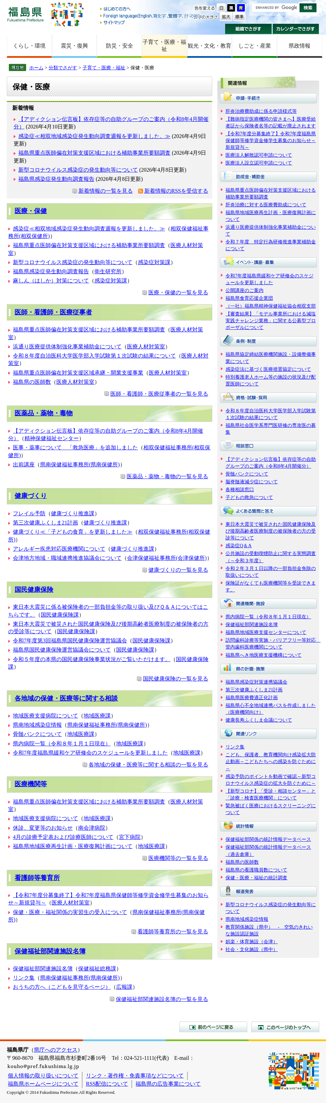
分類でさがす (63, 67)
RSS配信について (107, 1084)
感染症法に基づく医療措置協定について (268, 369)
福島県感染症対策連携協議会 (256, 682)
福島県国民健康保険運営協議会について (62, 650)
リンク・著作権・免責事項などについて (135, 1076)
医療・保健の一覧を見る (178, 292)
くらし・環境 (29, 46)
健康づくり (31, 495)
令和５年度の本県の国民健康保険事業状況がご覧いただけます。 (91, 659)
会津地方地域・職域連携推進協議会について (67, 558)
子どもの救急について (249, 497)
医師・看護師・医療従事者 (53, 312)
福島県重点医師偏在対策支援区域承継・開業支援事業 (78, 373)
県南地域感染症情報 (37, 725)
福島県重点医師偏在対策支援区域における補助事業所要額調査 (94, 153)
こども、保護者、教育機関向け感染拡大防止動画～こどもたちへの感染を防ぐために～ (270, 761)
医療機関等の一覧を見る (178, 858)
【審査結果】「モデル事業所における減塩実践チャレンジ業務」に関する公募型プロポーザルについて (270, 320)
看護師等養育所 (37, 877)
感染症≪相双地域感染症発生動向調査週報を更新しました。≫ (94, 136)
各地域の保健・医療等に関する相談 (66, 698)
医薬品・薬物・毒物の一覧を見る (167, 476)
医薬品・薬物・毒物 (44, 413)
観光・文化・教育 (209, 46)
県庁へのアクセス (55, 1050)
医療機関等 (31, 784)
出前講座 (24, 464)
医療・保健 (31, 210)
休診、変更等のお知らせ (43, 828)
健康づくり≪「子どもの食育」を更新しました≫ (72, 532)
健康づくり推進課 (72, 513)
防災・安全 (119, 46)
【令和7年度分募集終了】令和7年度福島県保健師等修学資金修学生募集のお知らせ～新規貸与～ (270, 140)
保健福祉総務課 (97, 968)
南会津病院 (91, 828)
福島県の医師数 (32, 382)
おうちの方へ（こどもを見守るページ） (62, 987)
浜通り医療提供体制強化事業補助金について (67, 346)
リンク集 (24, 978)
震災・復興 (74, 46)
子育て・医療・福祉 (164, 45)
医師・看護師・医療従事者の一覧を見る (159, 394)
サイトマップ (150, 22)
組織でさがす (248, 29)
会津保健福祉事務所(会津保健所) (167, 558)
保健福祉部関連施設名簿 (50, 951)
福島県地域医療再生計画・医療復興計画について (72, 846)
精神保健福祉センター (51, 438)
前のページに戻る (213, 1026)
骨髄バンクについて (37, 734)
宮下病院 (130, 837)
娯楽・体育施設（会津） (251, 941)
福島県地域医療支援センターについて (265, 632)
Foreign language (150, 16)
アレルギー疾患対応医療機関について (59, 549)
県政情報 (299, 46)
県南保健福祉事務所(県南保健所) (80, 464)
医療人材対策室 (146, 346)
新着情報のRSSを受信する (176, 191)
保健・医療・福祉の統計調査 (256, 877)
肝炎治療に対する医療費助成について (265, 204)
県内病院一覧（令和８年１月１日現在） (62, 743)
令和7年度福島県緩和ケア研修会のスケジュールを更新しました (90, 753)
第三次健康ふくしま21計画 (45, 522)
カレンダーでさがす (296, 29)
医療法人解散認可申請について (258, 155)
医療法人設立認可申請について (258, 163)
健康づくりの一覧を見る (178, 570)
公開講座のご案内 (244, 290)
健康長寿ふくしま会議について (258, 720)
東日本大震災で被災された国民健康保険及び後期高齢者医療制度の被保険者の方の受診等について (270, 530)
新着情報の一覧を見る (105, 191)
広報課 (124, 987)
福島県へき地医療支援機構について (263, 655)
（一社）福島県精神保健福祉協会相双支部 (270, 306)
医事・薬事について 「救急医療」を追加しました (75, 447)
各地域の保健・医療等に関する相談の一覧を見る (148, 765)
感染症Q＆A (238, 545)
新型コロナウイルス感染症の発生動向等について (78, 170)
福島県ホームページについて (43, 1084)
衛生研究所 (108, 271)
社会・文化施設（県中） (251, 949)
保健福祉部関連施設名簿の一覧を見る (162, 999)
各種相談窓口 (239, 489)
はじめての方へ (150, 9)
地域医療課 (97, 716)
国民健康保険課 (60, 615)
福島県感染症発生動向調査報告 (56, 179)
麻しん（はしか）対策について (51, 280)
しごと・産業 (254, 46)
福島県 (25, 14)
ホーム (36, 67)
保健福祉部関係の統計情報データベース (268, 839)
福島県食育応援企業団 (249, 298)
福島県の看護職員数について (256, 870)
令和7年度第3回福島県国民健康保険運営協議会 (70, 640)
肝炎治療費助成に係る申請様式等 (261, 111)
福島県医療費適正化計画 (251, 697)
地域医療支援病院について (45, 716)
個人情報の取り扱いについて (43, 1076)
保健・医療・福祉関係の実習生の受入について (70, 912)
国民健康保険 (34, 589)
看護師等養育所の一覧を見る (173, 931)
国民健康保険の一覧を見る (175, 679)
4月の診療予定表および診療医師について (63, 837)
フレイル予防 (29, 513)
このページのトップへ (285, 1026)
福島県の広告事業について (168, 1084)
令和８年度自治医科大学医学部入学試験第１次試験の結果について (94, 356)
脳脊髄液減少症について (251, 481)
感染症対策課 (154, 262)
